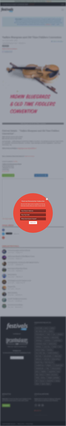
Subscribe (33, 222)
